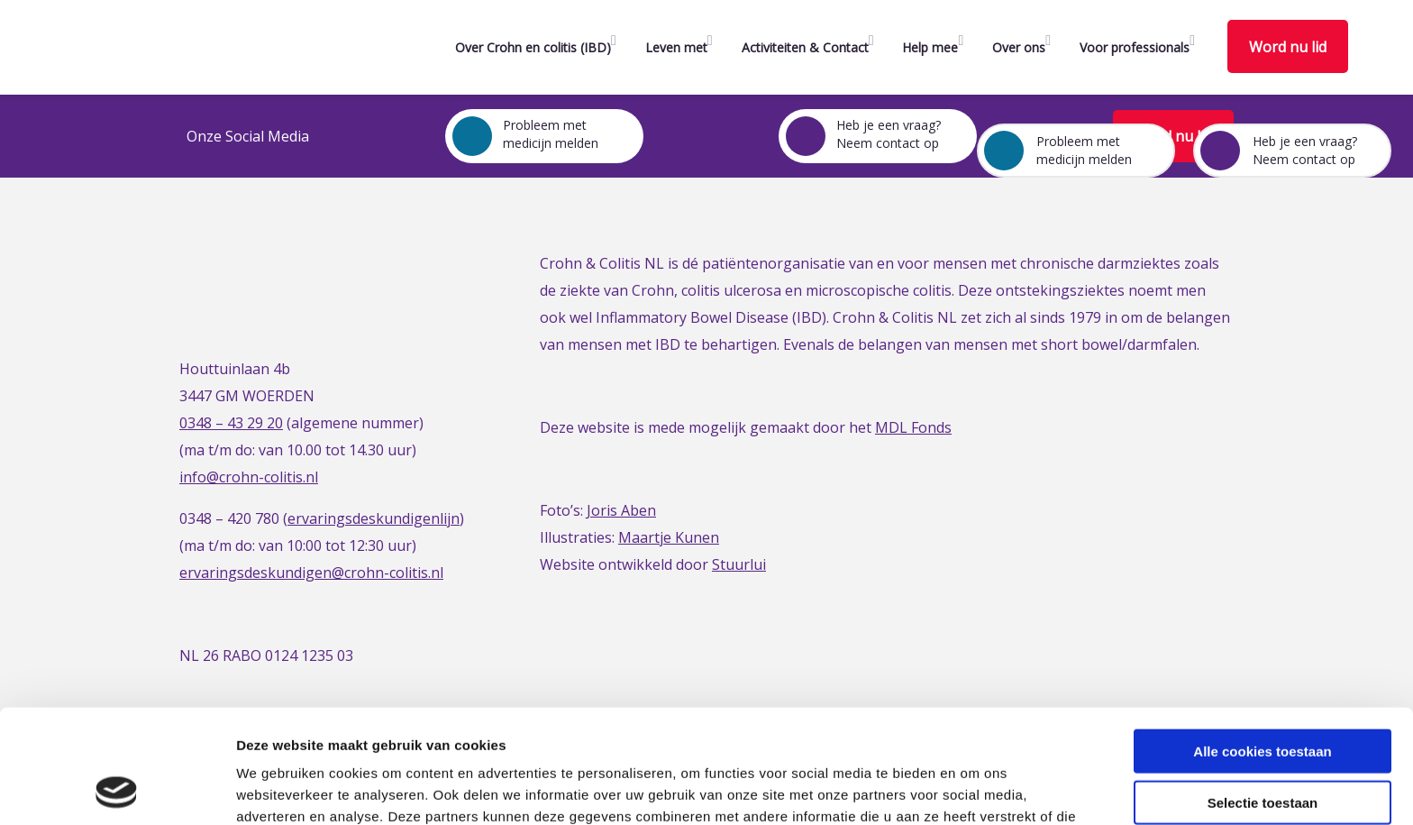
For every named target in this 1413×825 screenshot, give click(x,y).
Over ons (1018, 47)
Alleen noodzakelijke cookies (1262, 746)
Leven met (676, 47)
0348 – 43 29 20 (231, 423)
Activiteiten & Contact (805, 47)
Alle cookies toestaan (1262, 644)
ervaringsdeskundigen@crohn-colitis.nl (311, 572)
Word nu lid (1287, 47)
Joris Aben (621, 510)
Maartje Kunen (668, 537)
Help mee (930, 47)
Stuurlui (739, 564)
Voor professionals (1135, 47)
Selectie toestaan (1263, 695)
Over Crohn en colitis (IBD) (533, 47)
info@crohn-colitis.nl (248, 477)
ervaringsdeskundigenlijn (373, 518)
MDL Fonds (913, 427)
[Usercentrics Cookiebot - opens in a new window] (117, 789)
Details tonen (973, 789)
